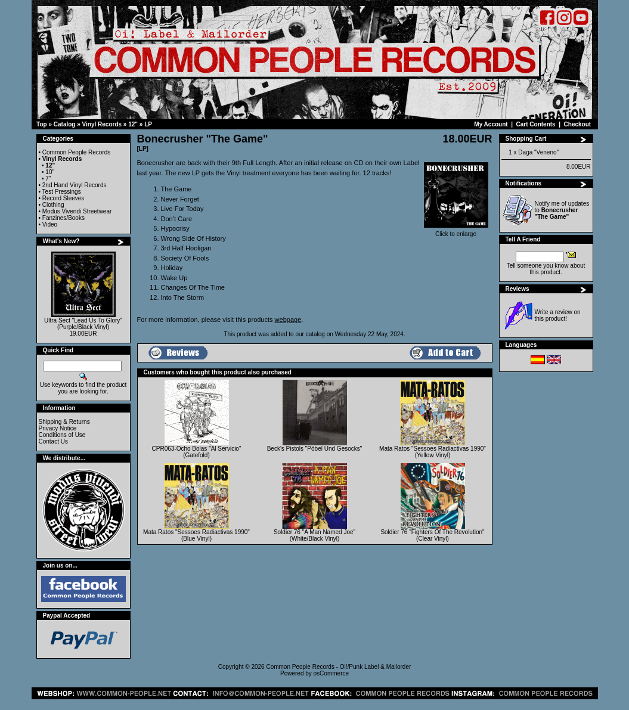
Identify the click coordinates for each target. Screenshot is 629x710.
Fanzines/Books (63, 218)
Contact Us (53, 441)
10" (49, 172)
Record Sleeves (63, 198)
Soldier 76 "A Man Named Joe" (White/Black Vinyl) (314, 535)
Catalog (65, 124)
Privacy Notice (58, 428)
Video (49, 224)
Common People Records (76, 152)
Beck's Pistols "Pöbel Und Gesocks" (314, 448)
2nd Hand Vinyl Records (74, 185)
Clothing (53, 204)
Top (41, 124)
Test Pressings (61, 191)
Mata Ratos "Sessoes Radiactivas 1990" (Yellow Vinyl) (432, 451)
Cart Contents (536, 124)
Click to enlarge (456, 231)
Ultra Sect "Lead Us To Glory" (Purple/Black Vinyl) (83, 323)
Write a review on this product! (558, 315)
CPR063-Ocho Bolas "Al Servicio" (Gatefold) (196, 451)
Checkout (577, 124)
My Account (490, 124)
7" (48, 178)
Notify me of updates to (562, 210)
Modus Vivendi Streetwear (77, 211)
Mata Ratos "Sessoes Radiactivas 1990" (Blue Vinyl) (196, 535)
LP (148, 124)
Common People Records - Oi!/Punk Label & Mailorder (338, 667)
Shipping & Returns (64, 421)
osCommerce (331, 673)
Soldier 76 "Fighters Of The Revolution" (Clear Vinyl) (432, 535)
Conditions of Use (62, 435)
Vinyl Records (102, 124)
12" (133, 124)
